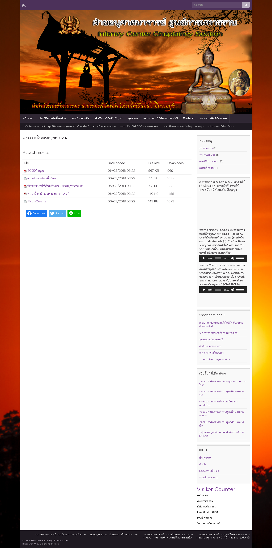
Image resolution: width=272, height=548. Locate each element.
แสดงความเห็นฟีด (209, 470)
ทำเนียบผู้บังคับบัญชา (108, 118)
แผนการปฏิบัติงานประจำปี (160, 118)
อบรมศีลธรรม (207, 167)
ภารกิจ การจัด (80, 118)
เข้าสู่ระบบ (205, 457)
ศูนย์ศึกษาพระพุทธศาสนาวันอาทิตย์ (68, 126)
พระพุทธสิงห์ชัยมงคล (213, 118)
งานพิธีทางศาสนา (209, 161)
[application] (223, 258)
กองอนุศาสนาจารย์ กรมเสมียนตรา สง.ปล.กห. (168, 534)
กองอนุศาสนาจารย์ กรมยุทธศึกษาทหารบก (114, 534)
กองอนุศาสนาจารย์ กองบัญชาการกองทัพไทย (60, 534)
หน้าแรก (27, 118)
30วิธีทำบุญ (35, 171)
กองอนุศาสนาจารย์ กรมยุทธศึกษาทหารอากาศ (224, 534)
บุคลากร (133, 118)
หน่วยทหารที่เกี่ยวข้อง (220, 126)
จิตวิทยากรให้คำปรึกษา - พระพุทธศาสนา (55, 186)
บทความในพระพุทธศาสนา (214, 359)
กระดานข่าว (206, 148)
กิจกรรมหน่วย (207, 154)
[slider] (218, 258)
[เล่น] (204, 258)
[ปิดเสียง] (233, 258)
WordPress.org (208, 477)
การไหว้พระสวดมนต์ (33, 126)
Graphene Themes (49, 543)
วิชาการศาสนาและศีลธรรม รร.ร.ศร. (218, 332)
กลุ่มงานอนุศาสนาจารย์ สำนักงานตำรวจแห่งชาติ (223, 537)
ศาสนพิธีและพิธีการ (210, 346)
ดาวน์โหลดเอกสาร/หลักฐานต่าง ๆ (184, 126)
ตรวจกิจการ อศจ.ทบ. (104, 126)
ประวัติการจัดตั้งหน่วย (52, 118)
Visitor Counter (216, 489)
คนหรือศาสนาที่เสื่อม (41, 178)
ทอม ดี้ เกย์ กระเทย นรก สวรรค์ (48, 194)
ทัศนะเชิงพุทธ (36, 201)
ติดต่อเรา (188, 118)
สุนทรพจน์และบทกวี (211, 339)
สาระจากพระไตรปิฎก (211, 352)
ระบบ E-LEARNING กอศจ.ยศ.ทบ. (140, 126)
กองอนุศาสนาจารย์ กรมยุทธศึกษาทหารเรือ (167, 537)
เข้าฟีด (202, 464)
